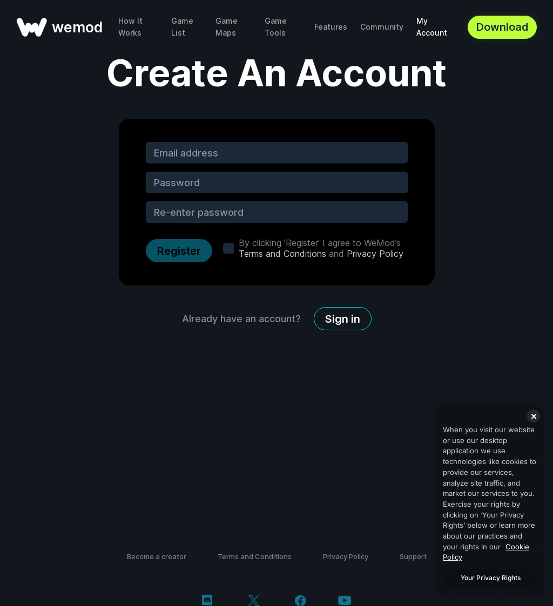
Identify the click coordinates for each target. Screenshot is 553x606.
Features (330, 26)
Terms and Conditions (282, 253)
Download (502, 27)
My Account (431, 26)
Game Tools (276, 26)
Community (381, 26)
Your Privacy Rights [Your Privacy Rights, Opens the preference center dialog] (491, 578)
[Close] (533, 416)
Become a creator (156, 556)
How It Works (130, 26)
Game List (182, 26)
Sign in (342, 318)
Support (413, 556)
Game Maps (226, 26)
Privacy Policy (375, 253)
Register (179, 250)
